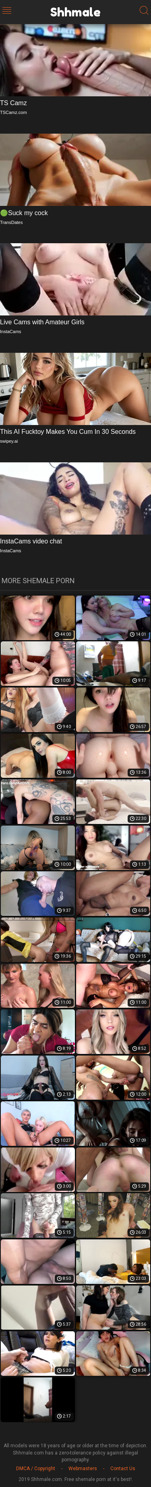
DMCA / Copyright (35, 1468)
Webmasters (82, 1468)
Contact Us (122, 1468)
